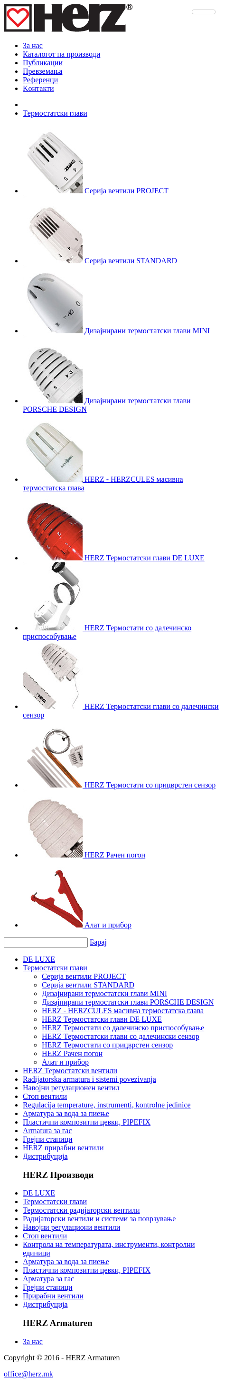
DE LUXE (39, 959)
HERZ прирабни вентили (63, 1148)
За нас (33, 45)
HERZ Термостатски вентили (70, 1071)
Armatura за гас (47, 1131)
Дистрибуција (45, 1156)
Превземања (42, 71)
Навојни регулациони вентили (71, 1227)
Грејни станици (48, 1139)
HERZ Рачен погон (72, 1053)
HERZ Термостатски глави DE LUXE (102, 1019)
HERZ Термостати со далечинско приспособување (123, 1028)
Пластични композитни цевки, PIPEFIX (86, 1122)
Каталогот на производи (61, 54)
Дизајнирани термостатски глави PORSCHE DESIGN (128, 1002)
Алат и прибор (65, 1062)
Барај (98, 942)
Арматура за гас (48, 1279)
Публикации (43, 63)
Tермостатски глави (55, 113)
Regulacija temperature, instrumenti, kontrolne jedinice (107, 1105)
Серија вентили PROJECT (84, 976)
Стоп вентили (45, 1096)
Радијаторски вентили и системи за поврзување (99, 1219)
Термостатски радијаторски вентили (81, 1210)
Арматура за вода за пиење (66, 1113)
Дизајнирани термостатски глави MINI (104, 993)
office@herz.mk (28, 1374)
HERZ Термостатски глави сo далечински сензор (120, 1036)
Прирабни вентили (53, 1296)
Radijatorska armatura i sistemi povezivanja (89, 1079)
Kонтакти (38, 88)
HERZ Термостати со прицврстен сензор (107, 1045)
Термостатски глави (55, 1201)
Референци (40, 80)
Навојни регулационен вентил (71, 1088)
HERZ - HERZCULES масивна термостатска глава (123, 1011)
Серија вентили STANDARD (88, 985)
